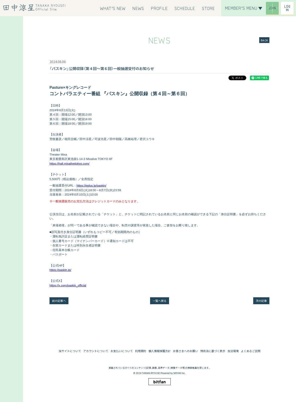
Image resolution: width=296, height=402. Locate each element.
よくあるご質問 (250, 351)
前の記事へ (59, 301)
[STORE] (208, 8)
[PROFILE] (159, 8)
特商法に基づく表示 (212, 351)
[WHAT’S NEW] (112, 8)
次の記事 (261, 301)
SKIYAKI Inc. (179, 373)
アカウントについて (95, 351)
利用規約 (140, 351)
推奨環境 (233, 351)
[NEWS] (138, 8)
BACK (264, 40)
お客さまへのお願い (185, 351)
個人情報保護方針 (159, 351)
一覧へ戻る (159, 301)
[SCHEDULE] (184, 8)
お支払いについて (122, 351)
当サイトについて (70, 351)
